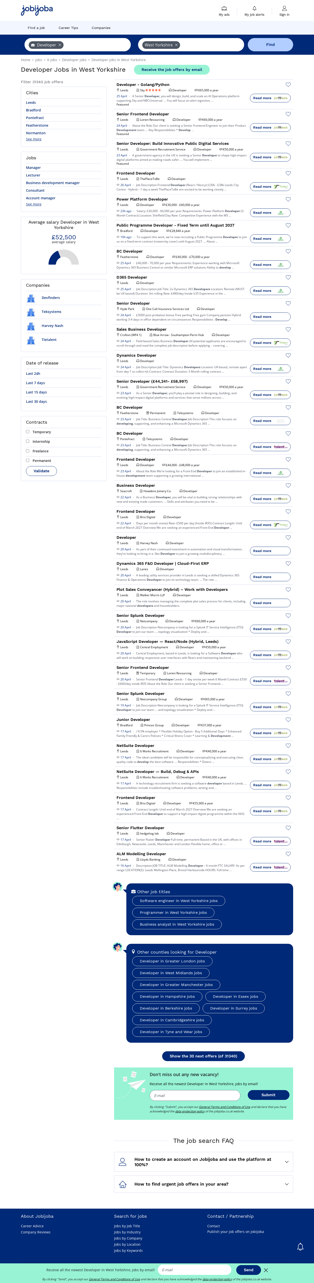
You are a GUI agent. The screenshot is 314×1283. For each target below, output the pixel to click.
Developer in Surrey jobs (233, 1008)
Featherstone (37, 125)
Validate (41, 471)
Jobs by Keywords (128, 1250)
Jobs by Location (127, 1244)
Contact (213, 1226)
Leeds (31, 102)
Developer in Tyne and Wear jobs (171, 1031)
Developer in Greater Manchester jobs (176, 984)
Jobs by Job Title (127, 1226)
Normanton (36, 133)
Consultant (35, 190)
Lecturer (33, 175)
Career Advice (32, 1226)
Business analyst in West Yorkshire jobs (177, 924)
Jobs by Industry (127, 1232)
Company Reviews (36, 1232)
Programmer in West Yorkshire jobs (173, 912)
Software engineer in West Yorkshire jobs (179, 900)
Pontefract (35, 117)
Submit (268, 1095)
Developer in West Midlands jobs (171, 973)
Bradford (33, 110)
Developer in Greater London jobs (172, 961)
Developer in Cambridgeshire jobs (172, 1020)
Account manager (40, 198)
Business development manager (53, 182)
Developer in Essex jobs (235, 996)
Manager (33, 167)
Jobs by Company (128, 1238)
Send (248, 1270)
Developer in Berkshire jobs (166, 1008)
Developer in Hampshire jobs (167, 996)
